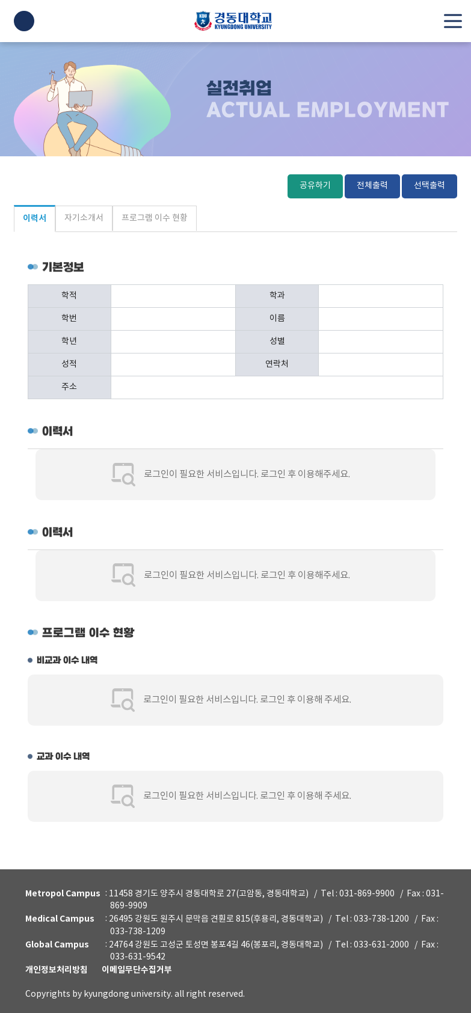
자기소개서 (83, 218)
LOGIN (24, 21)
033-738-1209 (137, 932)
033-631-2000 (381, 944)
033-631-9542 (137, 957)
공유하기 (315, 186)
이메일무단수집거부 (137, 970)
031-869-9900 (367, 893)
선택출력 (429, 186)
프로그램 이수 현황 (155, 218)
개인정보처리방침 (56, 970)
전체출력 (372, 186)
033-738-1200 (381, 919)
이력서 (34, 220)
